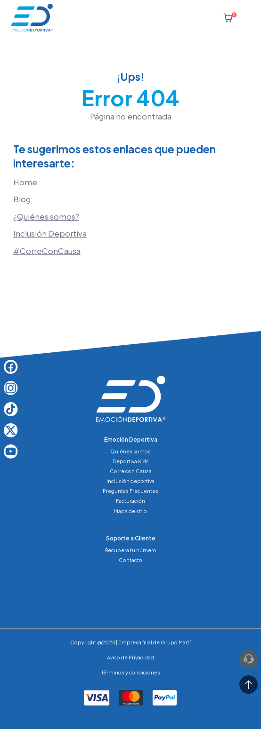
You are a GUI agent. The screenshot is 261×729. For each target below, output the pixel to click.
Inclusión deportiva (130, 481)
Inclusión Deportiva (50, 233)
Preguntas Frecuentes (130, 491)
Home (25, 182)
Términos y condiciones (130, 672)
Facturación (130, 501)
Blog (22, 199)
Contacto (130, 560)
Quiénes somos (130, 451)
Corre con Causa (131, 471)
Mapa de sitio (130, 511)
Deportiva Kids (131, 461)
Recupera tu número (130, 550)
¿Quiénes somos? (46, 217)
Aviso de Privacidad (130, 657)
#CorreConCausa (47, 251)
